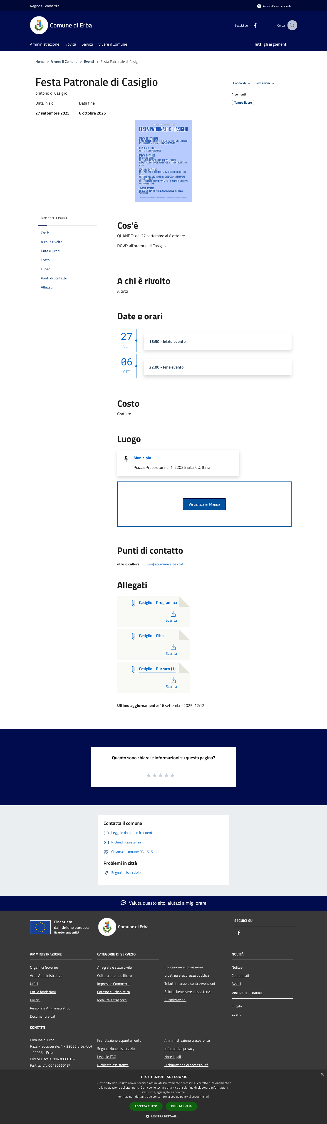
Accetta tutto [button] (146, 1106)
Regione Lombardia (44, 6)
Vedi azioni (265, 83)
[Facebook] (251, 25)
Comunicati (240, 975)
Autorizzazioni (175, 999)
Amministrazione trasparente (187, 1040)
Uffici (34, 983)
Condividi (242, 83)
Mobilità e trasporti (112, 1000)
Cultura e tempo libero (114, 975)
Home (40, 61)
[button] (163, 1116)
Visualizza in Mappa (204, 504)
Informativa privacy (179, 1048)
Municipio (142, 458)
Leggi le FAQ (106, 1056)
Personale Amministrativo (50, 1008)
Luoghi (237, 1006)
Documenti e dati (43, 1016)
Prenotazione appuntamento (119, 1040)
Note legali (172, 1056)
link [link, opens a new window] (207, 1097)
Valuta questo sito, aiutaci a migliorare (163, 903)
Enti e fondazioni (43, 991)
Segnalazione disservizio (116, 1048)
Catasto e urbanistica (113, 991)
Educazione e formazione (183, 967)
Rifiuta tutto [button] (182, 1106)
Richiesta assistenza (113, 1065)
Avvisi (236, 983)
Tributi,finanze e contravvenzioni (189, 983)
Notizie (237, 967)
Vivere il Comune (64, 61)
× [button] (322, 1074)
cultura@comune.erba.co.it (162, 564)
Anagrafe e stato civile (114, 967)
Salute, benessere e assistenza (188, 991)
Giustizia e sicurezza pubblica (186, 975)
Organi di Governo (44, 967)
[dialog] (163, 1097)
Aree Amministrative (46, 975)
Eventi (89, 61)
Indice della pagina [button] (54, 218)
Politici (35, 1000)
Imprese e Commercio (113, 983)
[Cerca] (291, 25)
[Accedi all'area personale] (274, 6)
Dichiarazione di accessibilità (186, 1065)
